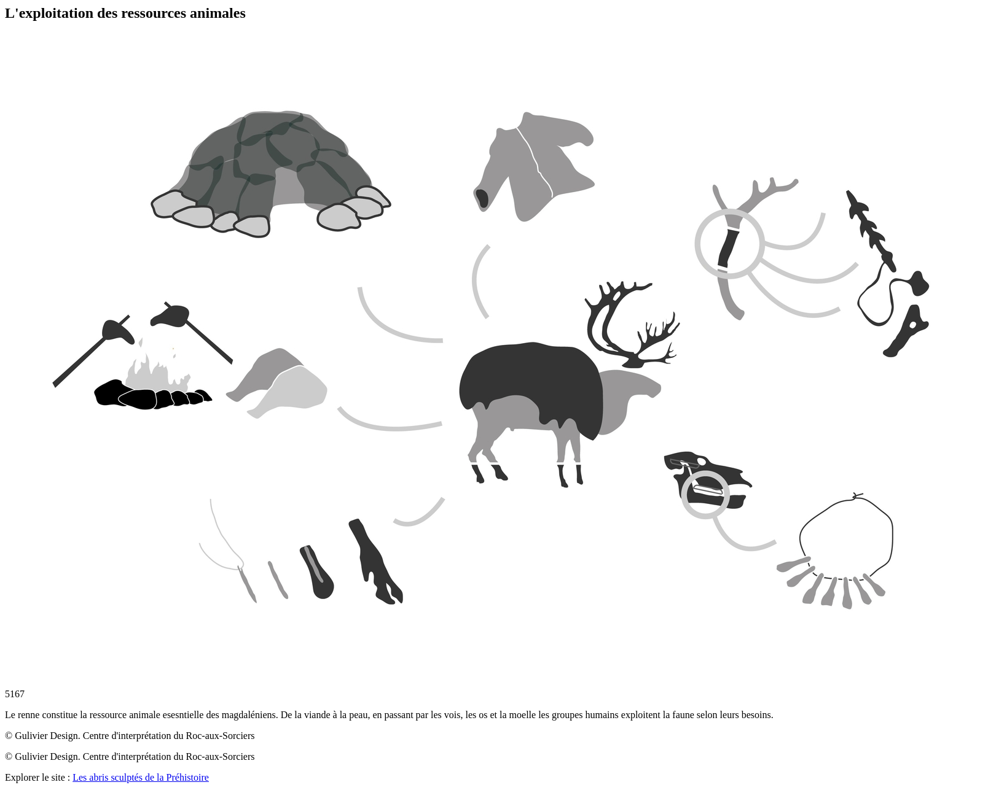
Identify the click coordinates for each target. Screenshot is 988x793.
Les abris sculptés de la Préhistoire (141, 777)
